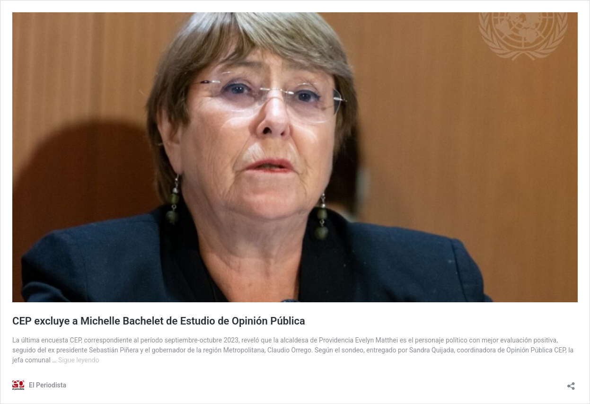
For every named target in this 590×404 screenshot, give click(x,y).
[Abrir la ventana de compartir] (571, 383)
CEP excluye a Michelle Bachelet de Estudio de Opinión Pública (158, 321)
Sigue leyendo (78, 360)
